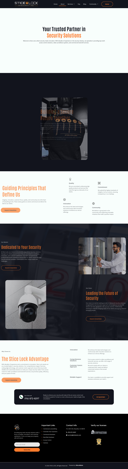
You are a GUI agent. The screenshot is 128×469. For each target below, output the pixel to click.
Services (71, 4)
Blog (84, 4)
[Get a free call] (21, 386)
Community (93, 4)
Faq (79, 4)
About (62, 4)
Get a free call (28, 385)
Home (55, 4)
